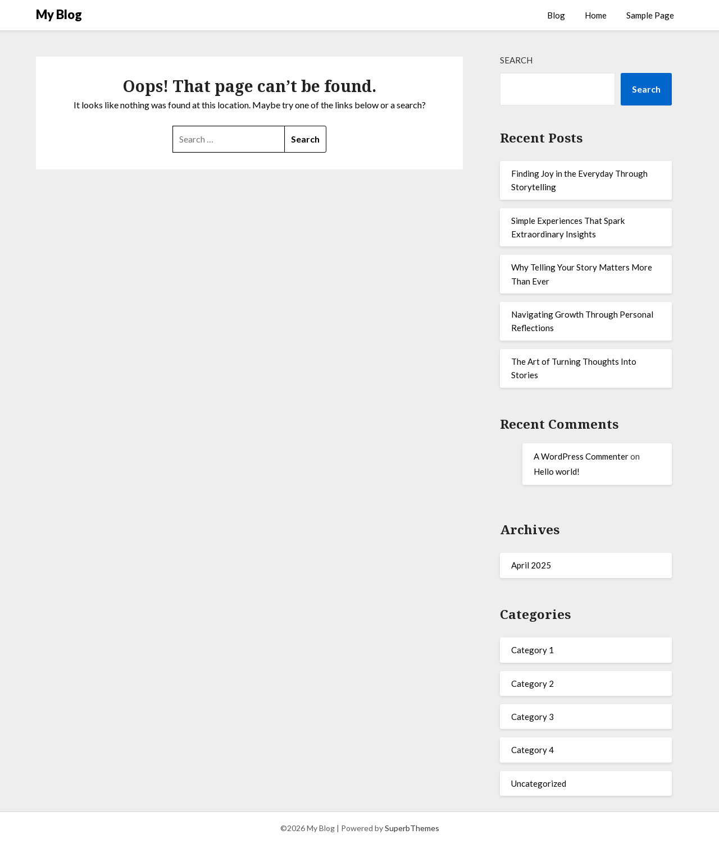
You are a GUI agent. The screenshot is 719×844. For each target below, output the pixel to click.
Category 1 (532, 650)
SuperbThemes (412, 828)
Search (516, 60)
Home (596, 15)
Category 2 (532, 683)
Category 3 (532, 717)
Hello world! (557, 471)
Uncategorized (538, 783)
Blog (556, 15)
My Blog (59, 14)
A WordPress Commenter (581, 456)
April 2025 (531, 565)
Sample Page (650, 15)
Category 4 (532, 750)
